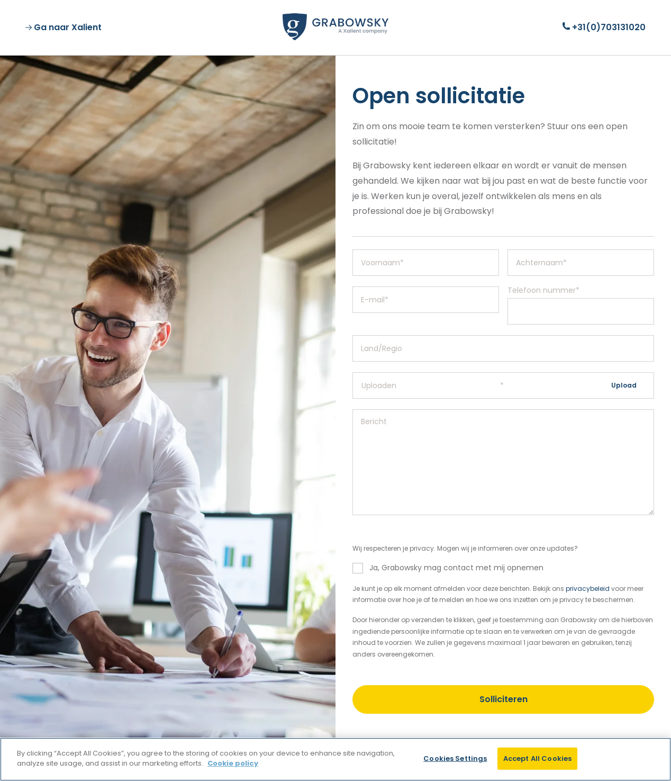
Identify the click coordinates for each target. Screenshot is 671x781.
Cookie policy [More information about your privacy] (232, 763)
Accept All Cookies (537, 758)
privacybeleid (588, 588)
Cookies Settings (455, 758)
